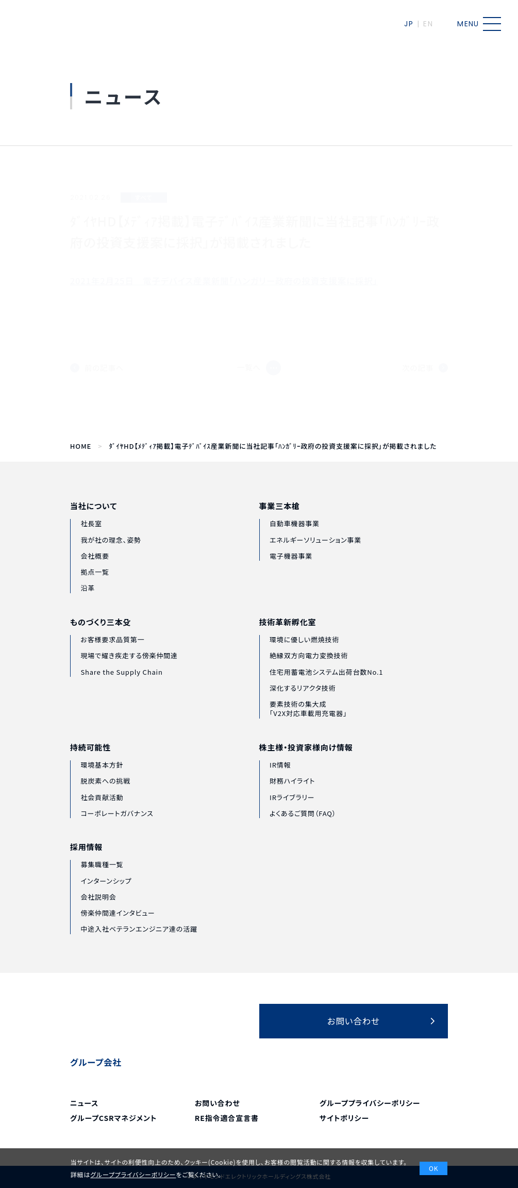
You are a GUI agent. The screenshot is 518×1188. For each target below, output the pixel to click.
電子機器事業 (291, 573)
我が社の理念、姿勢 (110, 551)
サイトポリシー (344, 1118)
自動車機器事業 (295, 541)
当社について (93, 517)
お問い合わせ (217, 1103)
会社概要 (94, 567)
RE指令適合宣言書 (227, 1118)
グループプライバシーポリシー (370, 1103)
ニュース (84, 1103)
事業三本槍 (279, 523)
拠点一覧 (94, 584)
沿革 (87, 600)
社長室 (91, 535)
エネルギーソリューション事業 (315, 557)
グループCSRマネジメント (113, 1118)
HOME (80, 446)
